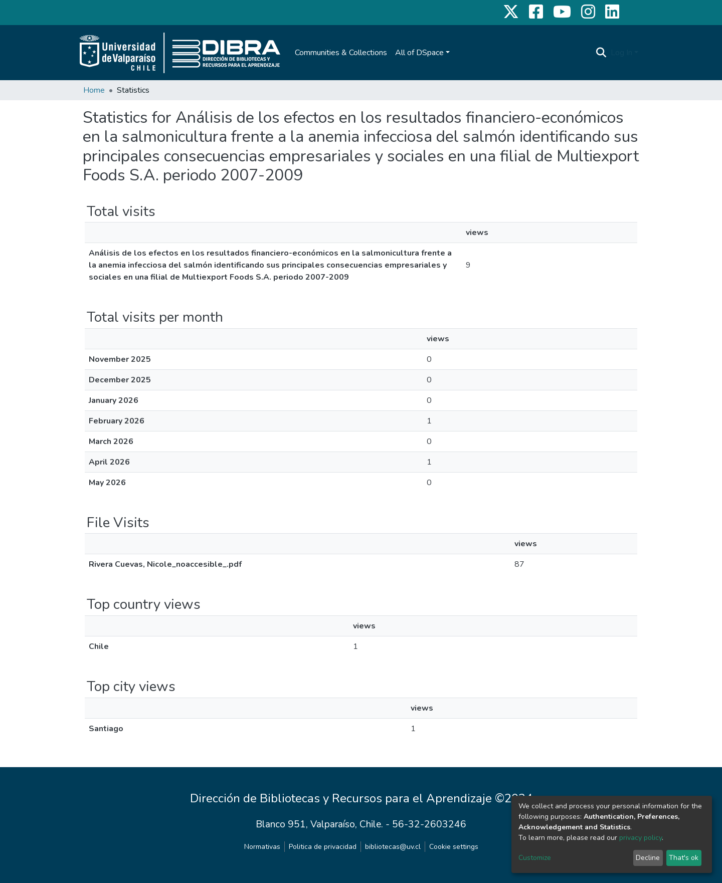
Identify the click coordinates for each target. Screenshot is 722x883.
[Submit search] (601, 53)
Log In (621, 52)
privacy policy (640, 837)
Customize (534, 857)
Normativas (262, 846)
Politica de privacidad (322, 846)
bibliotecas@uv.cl (393, 846)
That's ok (683, 857)
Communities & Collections (341, 52)
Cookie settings (453, 846)
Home (94, 90)
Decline (648, 857)
